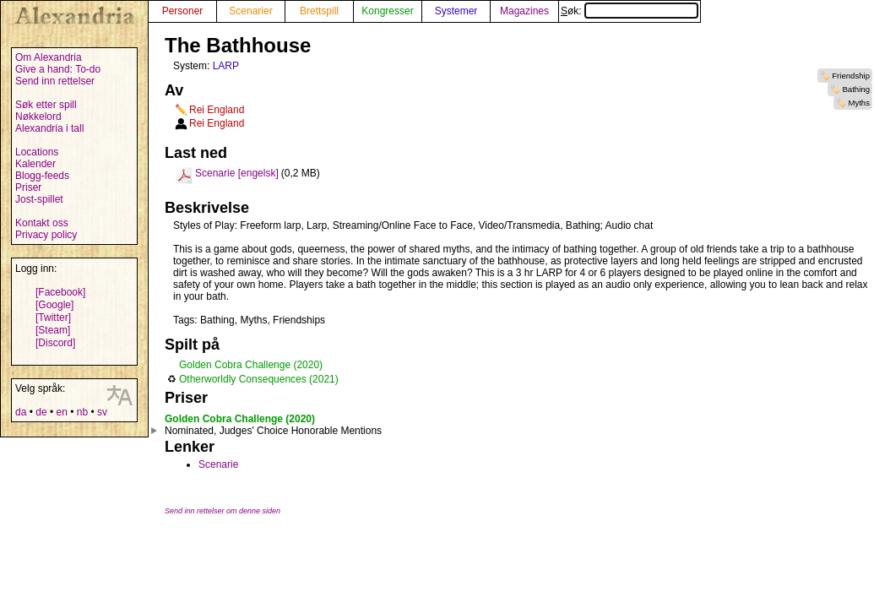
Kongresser (387, 11)
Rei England (216, 110)
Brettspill (319, 11)
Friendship (851, 75)
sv (102, 412)
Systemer (456, 11)
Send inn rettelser (55, 81)
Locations (36, 152)
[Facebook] (60, 292)
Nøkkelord (38, 116)
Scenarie (218, 464)
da (20, 412)
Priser (28, 187)
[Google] (54, 305)
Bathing (856, 89)
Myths (859, 102)
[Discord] (55, 343)
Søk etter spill (46, 105)
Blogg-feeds (42, 176)
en (61, 412)
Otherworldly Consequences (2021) (259, 379)
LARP (226, 66)
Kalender (35, 164)
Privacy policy (46, 235)
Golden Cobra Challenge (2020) (251, 365)
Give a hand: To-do (57, 69)
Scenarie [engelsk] (237, 173)
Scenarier (250, 11)
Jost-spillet (39, 199)
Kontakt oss (41, 223)
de (40, 412)
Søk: (629, 11)
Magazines (524, 11)
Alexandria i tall (49, 128)
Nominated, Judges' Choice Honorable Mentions (273, 431)
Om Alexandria (48, 57)
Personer (183, 11)
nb (82, 412)
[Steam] (52, 330)
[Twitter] (53, 317)
